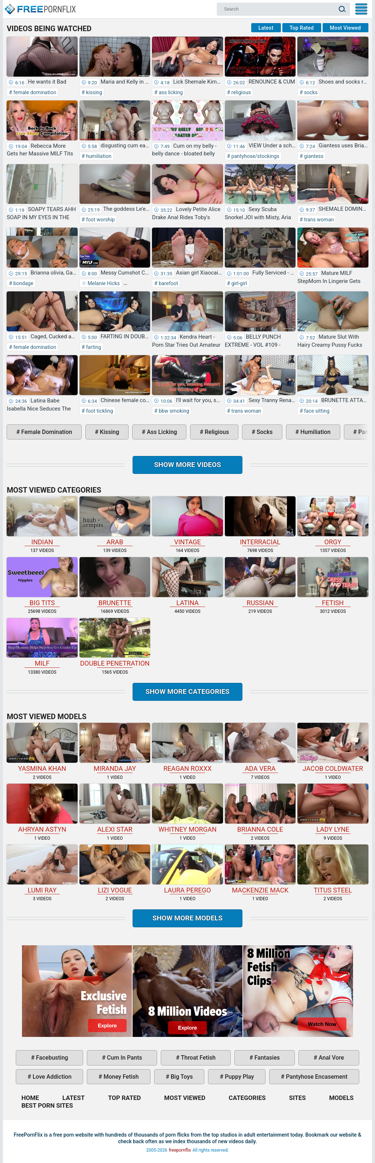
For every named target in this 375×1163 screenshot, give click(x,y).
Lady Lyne (332, 808)
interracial (260, 521)
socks (310, 92)
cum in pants (123, 1057)
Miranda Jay (114, 747)
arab (114, 521)
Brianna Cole (260, 808)
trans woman (318, 219)
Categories (247, 1097)
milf (42, 642)
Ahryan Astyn (42, 808)
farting (93, 347)
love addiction (51, 1076)
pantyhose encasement (316, 1076)
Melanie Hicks (103, 283)
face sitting (316, 411)
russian (260, 582)
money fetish (120, 1076)
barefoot (167, 283)
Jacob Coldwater (332, 747)
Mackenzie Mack (260, 869)
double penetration (114, 642)
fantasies (266, 1057)
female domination (34, 92)
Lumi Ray (42, 869)
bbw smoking (173, 411)
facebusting (51, 1057)
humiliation (98, 156)
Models (341, 1097)
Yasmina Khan (42, 747)
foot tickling (99, 411)
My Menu (361, 9)
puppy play (238, 1076)
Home (40, 6)
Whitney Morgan (187, 808)
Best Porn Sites (47, 1105)
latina (187, 582)
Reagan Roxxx (187, 747)
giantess (313, 156)
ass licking (170, 92)
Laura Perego (187, 869)
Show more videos (187, 464)
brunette (114, 582)
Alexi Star (114, 808)
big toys (181, 1076)
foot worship (100, 219)
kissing (93, 92)
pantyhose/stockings (254, 156)
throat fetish (197, 1057)
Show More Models (187, 918)
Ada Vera (260, 747)
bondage (22, 283)
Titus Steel (332, 869)
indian (42, 521)
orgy (332, 521)
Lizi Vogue (114, 869)
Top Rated (302, 28)
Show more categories (187, 691)
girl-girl (238, 283)
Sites (297, 1097)
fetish (332, 582)
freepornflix (180, 1150)
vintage (187, 521)
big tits (42, 582)
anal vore (330, 1057)
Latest (266, 28)
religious (240, 92)
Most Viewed (345, 28)
